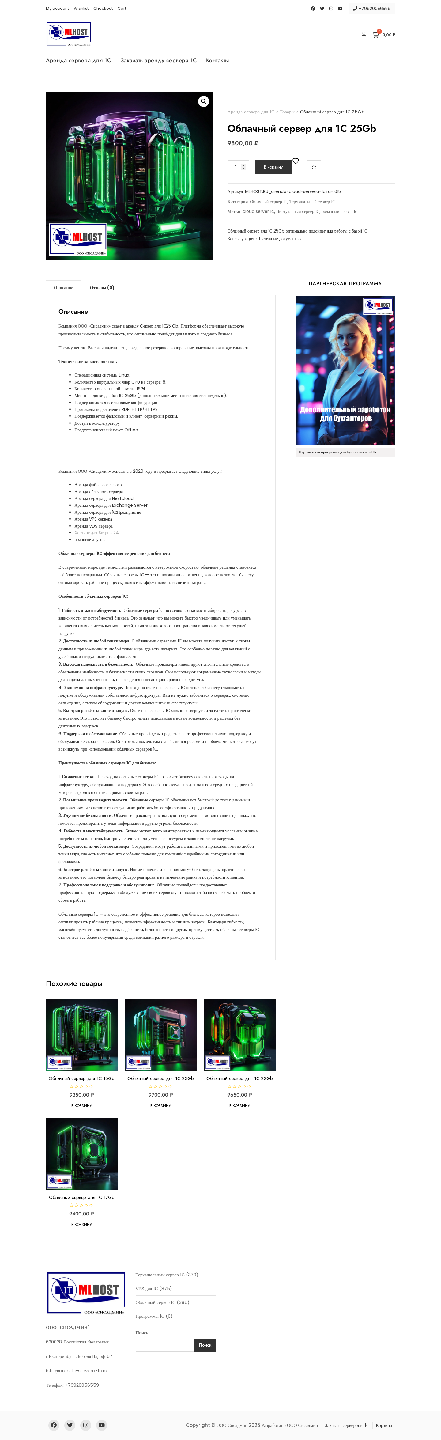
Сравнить (314, 167)
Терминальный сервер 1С (312, 202)
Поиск (142, 1332)
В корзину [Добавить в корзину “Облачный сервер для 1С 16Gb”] (81, 1105)
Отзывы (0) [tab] (102, 288)
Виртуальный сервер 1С (297, 211)
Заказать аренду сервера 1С (158, 60)
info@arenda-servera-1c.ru (76, 1370)
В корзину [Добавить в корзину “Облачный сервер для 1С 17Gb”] (81, 1224)
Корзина (384, 1425)
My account (57, 8)
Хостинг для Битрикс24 (96, 533)
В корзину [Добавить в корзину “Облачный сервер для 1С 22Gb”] (239, 1105)
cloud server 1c (258, 211)
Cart (122, 8)
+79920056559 (371, 9)
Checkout (103, 8)
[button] (203, 101)
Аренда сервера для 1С (78, 60)
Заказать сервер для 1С (347, 1425)
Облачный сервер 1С (268, 202)
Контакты (217, 60)
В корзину (273, 167)
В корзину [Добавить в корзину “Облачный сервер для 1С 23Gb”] (160, 1105)
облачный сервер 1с (339, 211)
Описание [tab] (63, 288)
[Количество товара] (238, 167)
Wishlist (81, 8)
